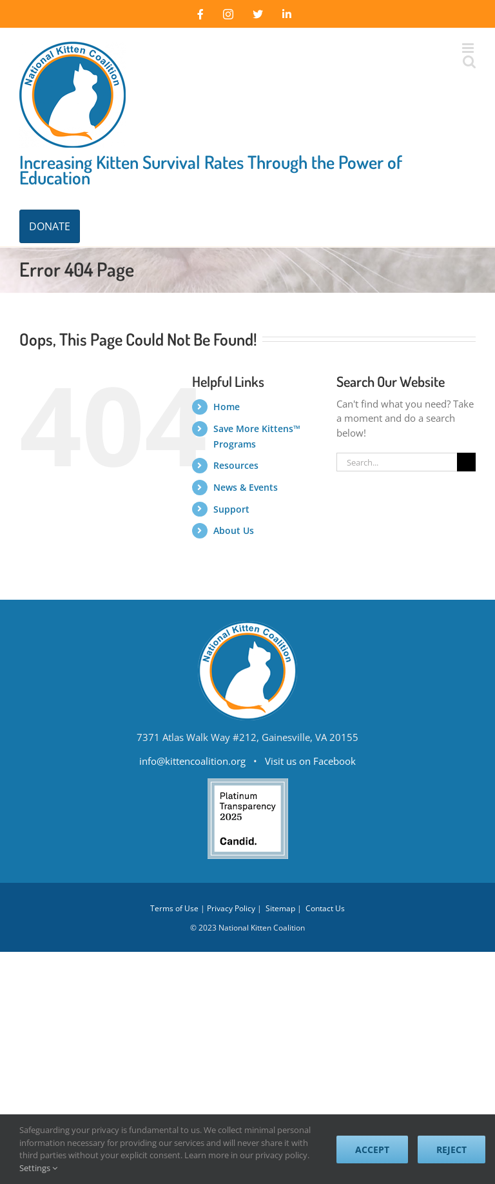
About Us (233, 530)
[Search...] (396, 462)
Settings (38, 1168)
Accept (372, 1149)
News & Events (245, 487)
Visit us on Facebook (310, 761)
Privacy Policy (231, 908)
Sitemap (280, 908)
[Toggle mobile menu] (469, 48)
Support (231, 509)
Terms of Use (174, 908)
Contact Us (325, 908)
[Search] (466, 462)
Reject (451, 1149)
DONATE (49, 226)
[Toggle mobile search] (469, 61)
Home (226, 406)
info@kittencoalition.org (192, 761)
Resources (235, 465)
